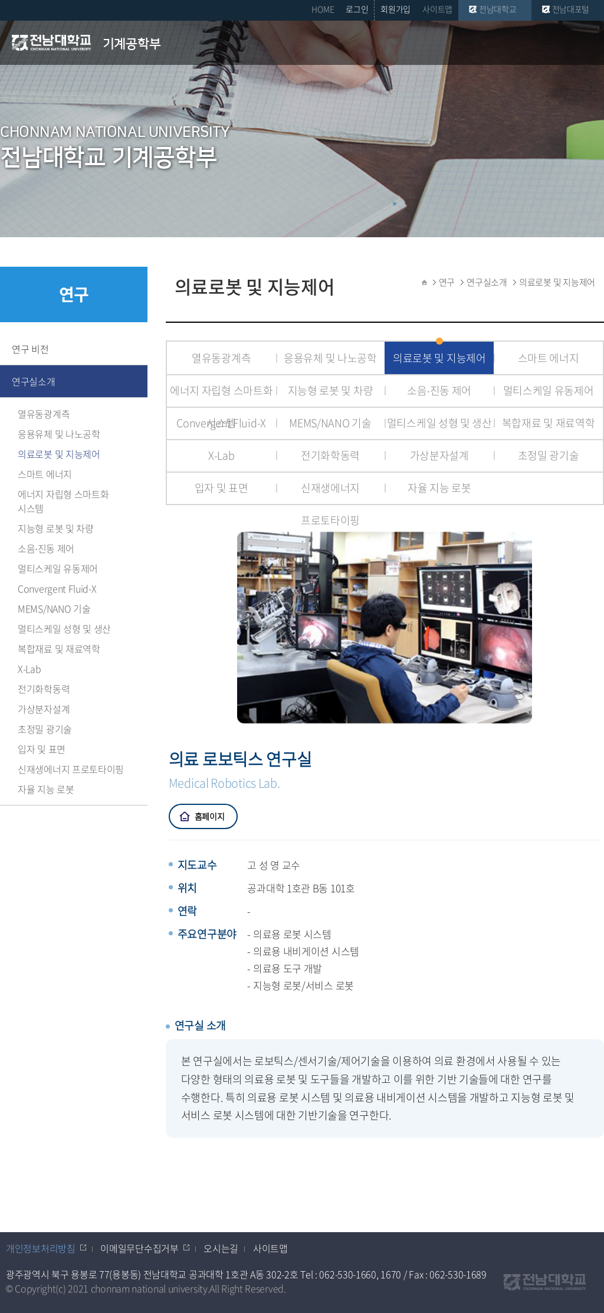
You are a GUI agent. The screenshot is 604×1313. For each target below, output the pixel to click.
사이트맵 (437, 9)
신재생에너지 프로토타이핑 (71, 769)
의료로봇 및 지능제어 (59, 454)
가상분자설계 (44, 709)
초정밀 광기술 (45, 729)
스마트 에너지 (45, 474)
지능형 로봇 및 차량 (56, 528)
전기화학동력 (44, 689)
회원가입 (395, 9)
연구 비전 (30, 349)
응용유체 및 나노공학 (59, 434)
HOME (322, 9)
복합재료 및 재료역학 (59, 648)
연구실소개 (33, 381)
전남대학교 (498, 9)
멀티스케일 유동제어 (58, 568)
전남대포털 (571, 9)
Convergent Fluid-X (57, 588)
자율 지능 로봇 (46, 789)
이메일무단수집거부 (139, 1248)
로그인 (357, 9)
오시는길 (220, 1248)
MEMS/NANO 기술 (54, 608)
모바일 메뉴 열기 (587, 43)
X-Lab (29, 669)
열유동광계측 (44, 414)
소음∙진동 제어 (46, 548)
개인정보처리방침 (41, 1248)
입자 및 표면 (41, 749)
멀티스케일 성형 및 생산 (64, 628)
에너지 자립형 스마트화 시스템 (63, 501)
